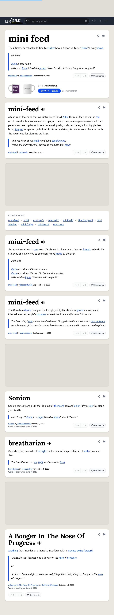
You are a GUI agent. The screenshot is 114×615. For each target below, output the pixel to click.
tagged (19, 129)
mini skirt (53, 220)
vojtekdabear (26, 333)
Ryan (14, 64)
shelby (37, 141)
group (42, 68)
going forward (85, 551)
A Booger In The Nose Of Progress (23, 585)
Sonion (11, 423)
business (41, 314)
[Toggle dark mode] (100, 21)
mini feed (12, 75)
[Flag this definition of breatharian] (104, 441)
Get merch (97, 75)
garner (80, 310)
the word (59, 406)
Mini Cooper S (85, 220)
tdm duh (23, 152)
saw (30, 321)
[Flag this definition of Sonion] (104, 396)
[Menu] (106, 21)
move (100, 48)
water (87, 451)
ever (36, 249)
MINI (26, 220)
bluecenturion (26, 75)
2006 (65, 117)
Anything (13, 551)
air (39, 451)
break (56, 417)
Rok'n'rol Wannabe (50, 585)
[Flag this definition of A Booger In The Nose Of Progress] (104, 534)
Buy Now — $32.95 (49, 90)
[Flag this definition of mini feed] (103, 35)
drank (29, 417)
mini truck (43, 224)
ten (97, 117)
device (27, 310)
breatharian (13, 469)
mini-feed (12, 152)
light (44, 451)
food (62, 462)
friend (85, 48)
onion (77, 406)
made (59, 254)
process (72, 551)
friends (87, 249)
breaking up (58, 141)
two (93, 321)
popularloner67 (24, 423)
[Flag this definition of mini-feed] (104, 107)
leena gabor (27, 469)
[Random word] (85, 21)
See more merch (69, 90)
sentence (100, 321)
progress (72, 558)
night (40, 417)
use (91, 406)
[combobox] (56, 21)
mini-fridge (27, 224)
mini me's (38, 220)
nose (61, 558)
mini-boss (58, 224)
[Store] (93, 21)
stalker (51, 48)
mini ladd (68, 220)
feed (67, 145)
